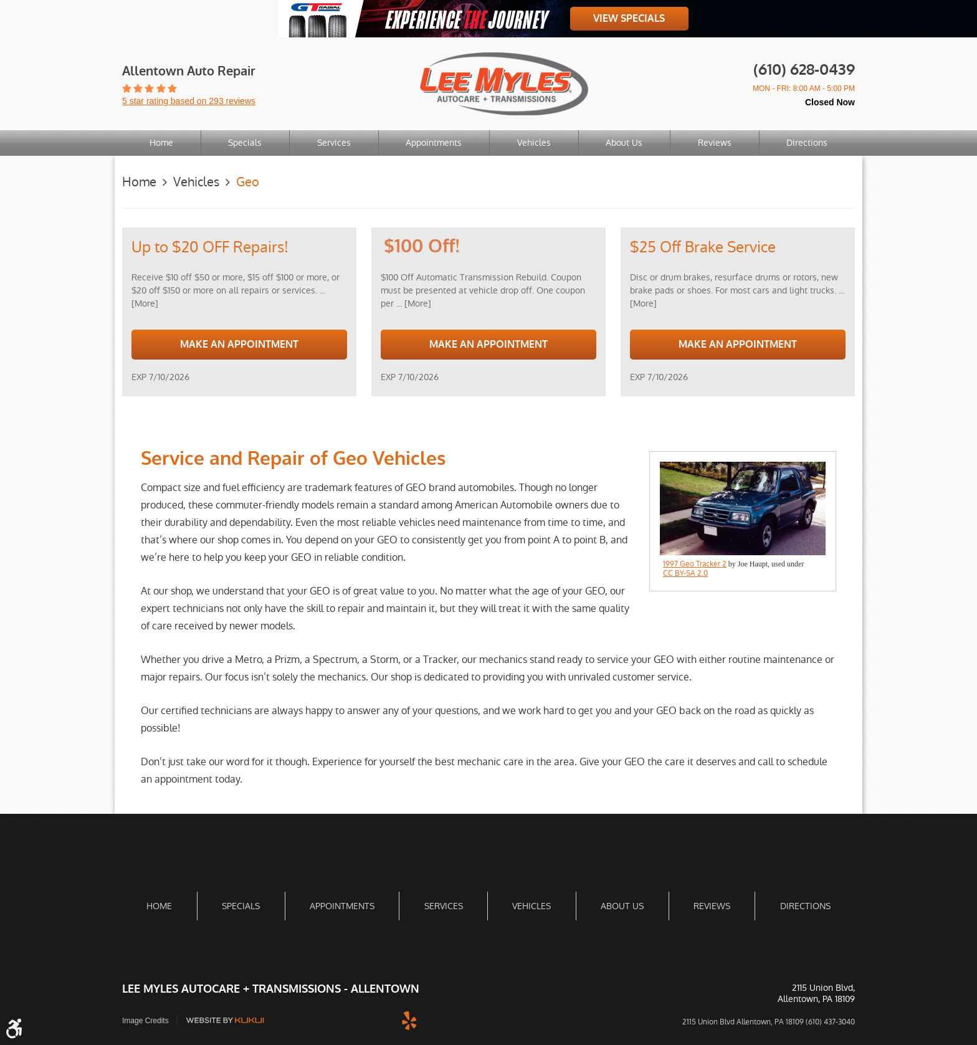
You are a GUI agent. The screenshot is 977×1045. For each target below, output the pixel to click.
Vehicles (534, 142)
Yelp (409, 1020)
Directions (806, 142)
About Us (624, 142)
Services (334, 142)
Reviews (715, 142)
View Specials (629, 18)
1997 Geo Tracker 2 (695, 564)
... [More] (412, 303)
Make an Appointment (239, 344)
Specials (245, 142)
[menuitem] (161, 143)
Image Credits (145, 1020)
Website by (225, 1020)
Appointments (434, 142)
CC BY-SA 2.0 (685, 573)
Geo (247, 182)
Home (161, 142)
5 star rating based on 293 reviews (188, 101)
